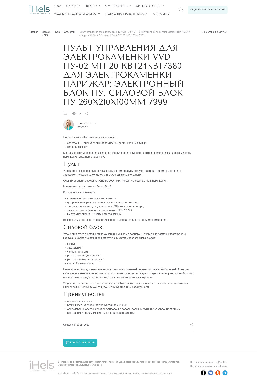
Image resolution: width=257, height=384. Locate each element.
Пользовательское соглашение (156, 373)
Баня (58, 32)
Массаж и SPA (116, 5)
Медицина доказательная (75, 13)
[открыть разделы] (80, 6)
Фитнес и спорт (149, 5)
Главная (33, 32)
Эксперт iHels (87, 123)
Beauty (91, 5)
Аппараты (69, 32)
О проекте (161, 13)
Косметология (66, 5)
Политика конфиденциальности (123, 373)
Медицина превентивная (125, 13)
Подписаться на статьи (207, 9)
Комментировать (80, 342)
